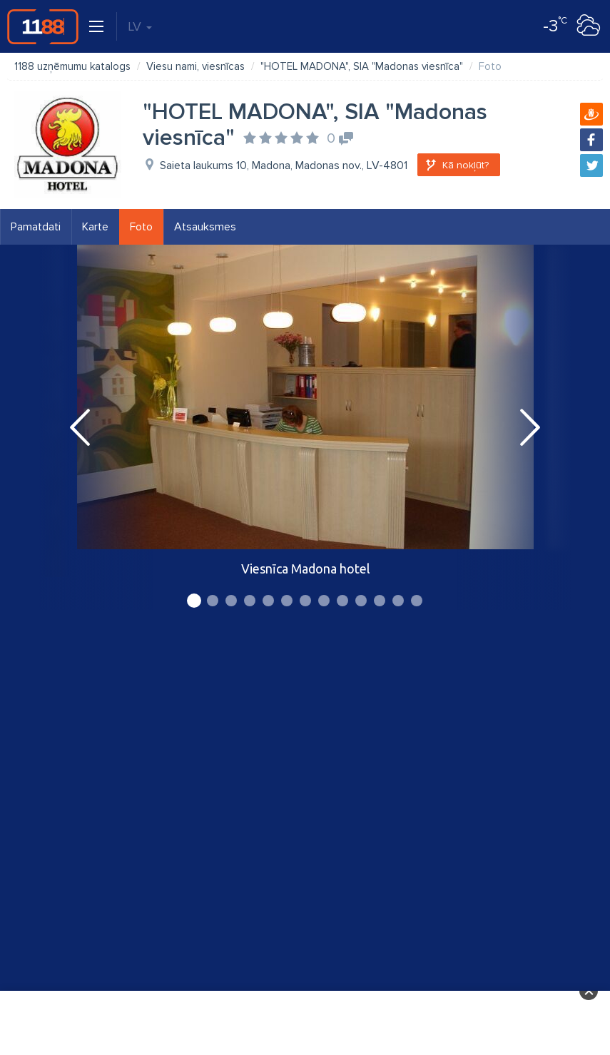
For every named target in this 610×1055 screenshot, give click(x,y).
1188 (42, 26)
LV (140, 26)
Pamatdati (36, 227)
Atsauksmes (205, 227)
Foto (141, 227)
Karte (95, 227)
